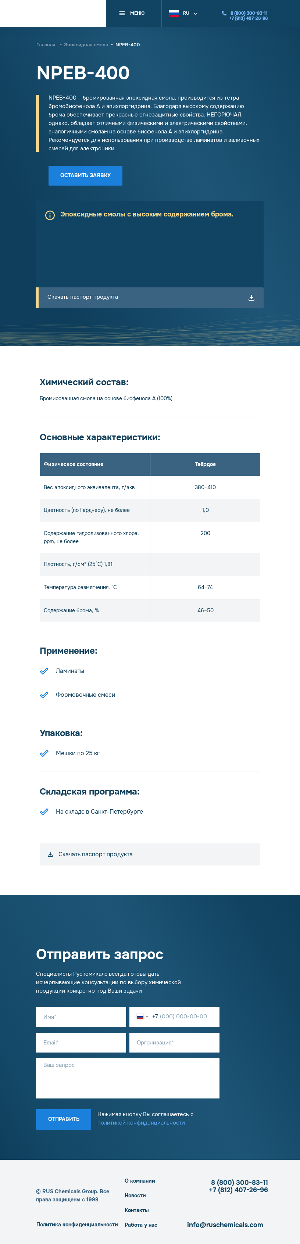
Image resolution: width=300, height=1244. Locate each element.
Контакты (137, 1210)
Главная (45, 45)
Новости (135, 1195)
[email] (81, 1043)
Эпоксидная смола (86, 45)
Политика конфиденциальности (77, 1224)
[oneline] (174, 1043)
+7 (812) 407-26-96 (238, 1190)
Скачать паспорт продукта (82, 297)
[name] (81, 1017)
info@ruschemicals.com (225, 1225)
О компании (140, 1180)
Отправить (63, 1119)
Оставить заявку (85, 175)
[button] (184, 12)
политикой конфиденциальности (141, 1122)
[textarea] (127, 1078)
